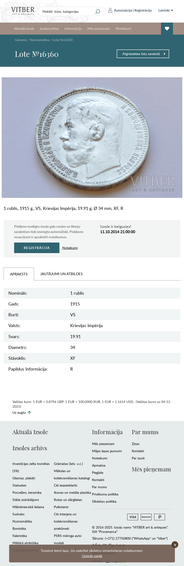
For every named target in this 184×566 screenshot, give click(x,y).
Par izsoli (138, 458)
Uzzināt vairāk (92, 556)
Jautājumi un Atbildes (61, 273)
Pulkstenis (61, 507)
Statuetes (19, 485)
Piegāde (97, 472)
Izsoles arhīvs (49, 28)
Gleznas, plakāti (23, 478)
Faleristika (19, 535)
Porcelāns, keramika (26, 492)
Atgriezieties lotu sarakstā (144, 53)
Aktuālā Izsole (24, 28)
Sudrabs (18, 514)
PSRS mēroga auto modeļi (67, 539)
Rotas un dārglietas (68, 499)
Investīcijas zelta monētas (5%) (31, 467)
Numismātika (39, 39)
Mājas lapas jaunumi (107, 451)
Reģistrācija (143, 10)
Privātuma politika (105, 494)
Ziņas (135, 443)
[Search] (98, 11)
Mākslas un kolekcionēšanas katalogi (72, 474)
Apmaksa (98, 465)
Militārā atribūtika (25, 543)
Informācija (73, 28)
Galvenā (21, 39)
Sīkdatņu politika (104, 501)
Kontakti (98, 479)
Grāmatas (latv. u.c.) (68, 463)
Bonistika (19, 528)
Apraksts (19, 274)
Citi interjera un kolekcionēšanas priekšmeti (66, 521)
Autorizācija (120, 10)
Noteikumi (124, 28)
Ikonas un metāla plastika (72, 492)
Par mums (99, 487)
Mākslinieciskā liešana (28, 507)
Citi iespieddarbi (65, 485)
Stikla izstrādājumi (25, 499)
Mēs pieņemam (98, 28)
